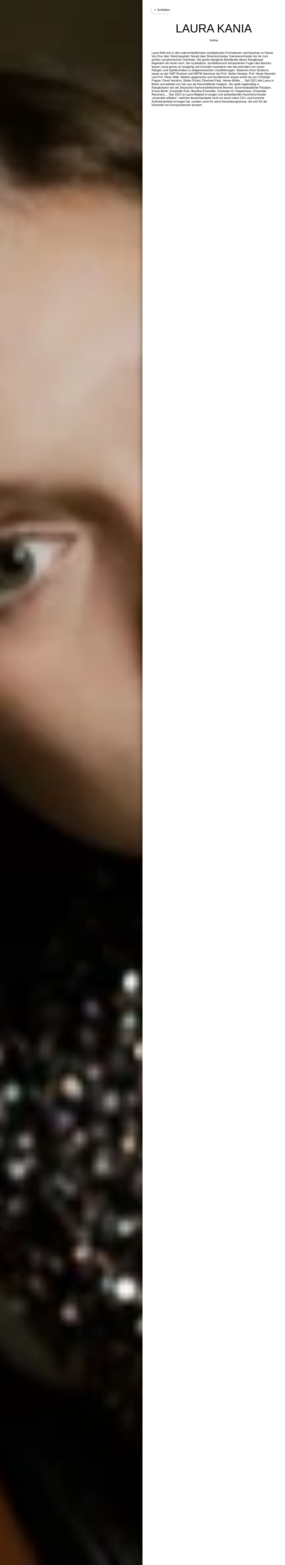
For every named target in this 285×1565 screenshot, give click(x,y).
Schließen (162, 9)
